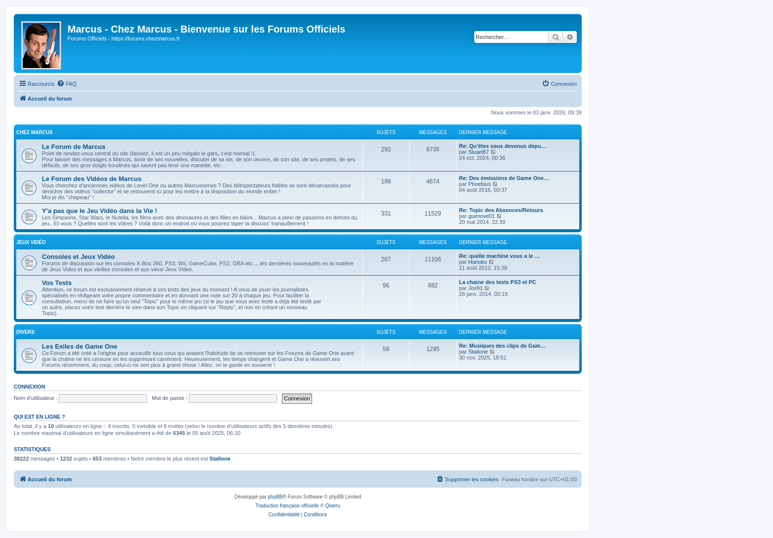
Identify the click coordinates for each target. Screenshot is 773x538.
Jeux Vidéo (31, 242)
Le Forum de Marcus (73, 146)
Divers (25, 332)
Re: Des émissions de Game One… (504, 178)
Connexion (29, 387)
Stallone (478, 352)
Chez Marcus (34, 132)
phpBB (275, 497)
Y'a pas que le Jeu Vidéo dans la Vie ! (99, 211)
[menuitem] (66, 84)
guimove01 (481, 216)
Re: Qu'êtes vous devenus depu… (502, 146)
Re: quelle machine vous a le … (499, 256)
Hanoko (477, 262)
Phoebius (479, 184)
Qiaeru (332, 505)
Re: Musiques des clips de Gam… (502, 346)
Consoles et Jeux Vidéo (78, 256)
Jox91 (475, 288)
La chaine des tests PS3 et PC (497, 282)
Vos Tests (56, 283)
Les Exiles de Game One (79, 346)
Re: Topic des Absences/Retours (501, 210)
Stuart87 (478, 152)
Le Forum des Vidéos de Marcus (91, 178)
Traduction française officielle (287, 505)
